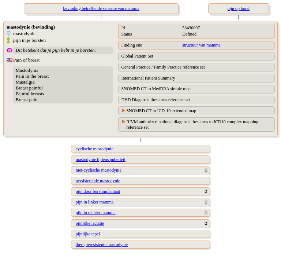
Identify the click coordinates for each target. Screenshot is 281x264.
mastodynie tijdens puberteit (100, 159)
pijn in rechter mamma (96, 212)
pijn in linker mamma (95, 202)
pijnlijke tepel (88, 233)
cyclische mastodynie (94, 148)
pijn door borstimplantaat (98, 191)
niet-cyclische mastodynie (98, 170)
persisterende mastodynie (98, 180)
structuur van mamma (201, 45)
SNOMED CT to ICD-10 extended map (161, 110)
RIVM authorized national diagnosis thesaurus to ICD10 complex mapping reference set (192, 124)
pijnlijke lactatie (90, 223)
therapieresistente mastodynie (102, 244)
